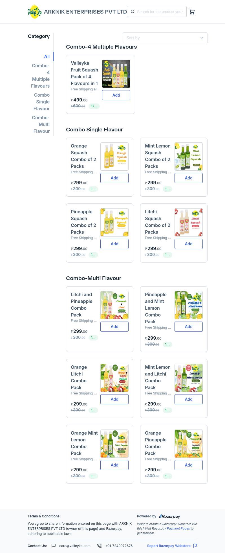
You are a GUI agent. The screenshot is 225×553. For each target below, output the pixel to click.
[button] (41, 56)
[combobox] (163, 38)
